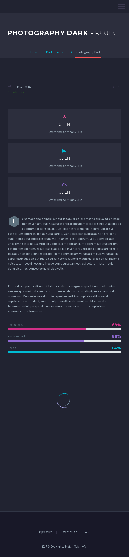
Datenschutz (69, 532)
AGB (87, 532)
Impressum (45, 532)
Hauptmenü (121, 6)
